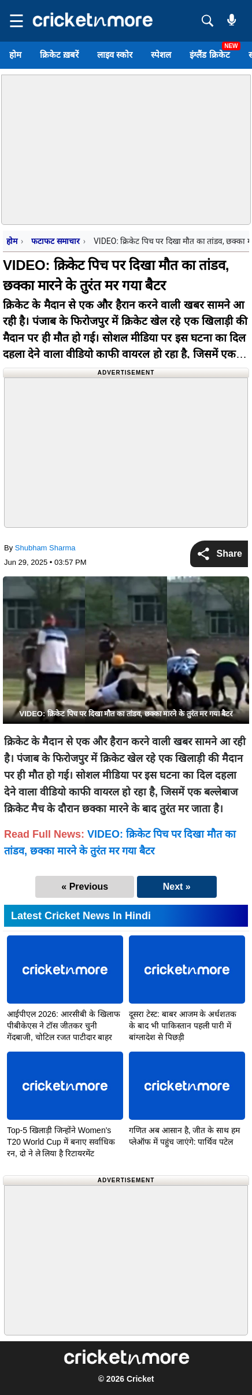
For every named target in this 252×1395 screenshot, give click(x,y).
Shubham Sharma (45, 547)
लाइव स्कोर (114, 55)
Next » (177, 886)
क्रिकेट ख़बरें (59, 55)
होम (15, 55)
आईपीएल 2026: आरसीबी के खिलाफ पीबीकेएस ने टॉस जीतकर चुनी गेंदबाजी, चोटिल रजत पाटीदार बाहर (63, 1025)
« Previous (84, 886)
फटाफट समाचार (55, 241)
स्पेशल (161, 55)
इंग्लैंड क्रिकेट (209, 55)
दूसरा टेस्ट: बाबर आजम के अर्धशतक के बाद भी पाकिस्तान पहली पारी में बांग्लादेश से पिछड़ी (182, 1025)
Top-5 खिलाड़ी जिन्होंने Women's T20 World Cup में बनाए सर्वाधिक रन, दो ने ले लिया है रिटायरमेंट (61, 1142)
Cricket (140, 1378)
